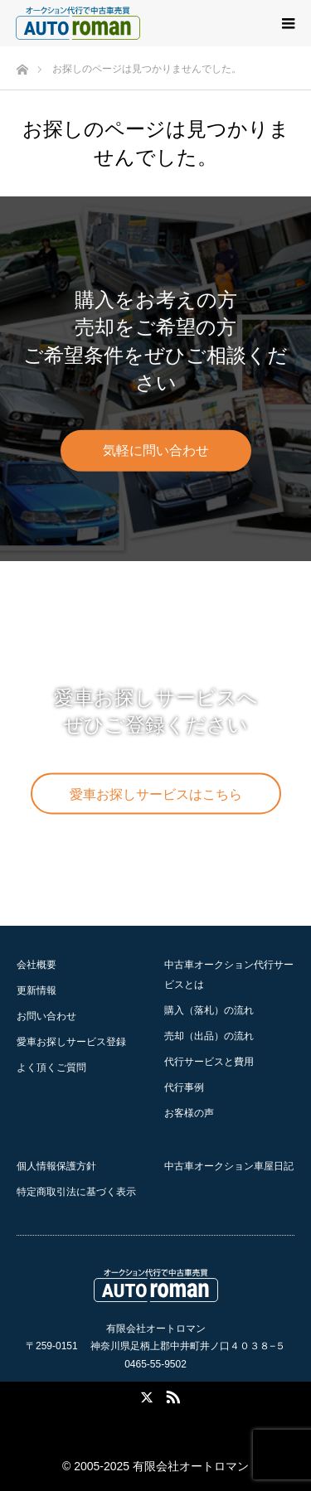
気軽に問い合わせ (156, 450)
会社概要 (36, 965)
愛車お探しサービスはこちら (156, 794)
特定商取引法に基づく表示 (76, 1192)
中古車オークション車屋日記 (229, 1166)
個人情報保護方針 (56, 1166)
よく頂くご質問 (51, 1067)
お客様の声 (189, 1113)
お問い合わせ (46, 1016)
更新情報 (36, 990)
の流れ (209, 1010)
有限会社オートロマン (191, 1466)
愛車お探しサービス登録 (71, 1042)
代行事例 (184, 1087)
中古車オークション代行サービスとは (229, 974)
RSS (170, 1394)
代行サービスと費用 (209, 1061)
